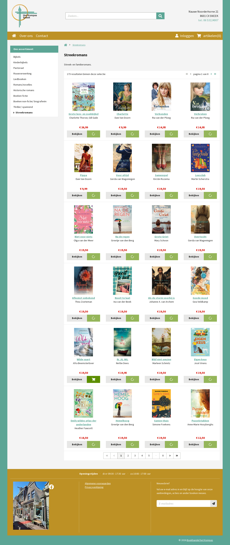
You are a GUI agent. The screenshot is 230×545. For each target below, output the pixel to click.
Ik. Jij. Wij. (122, 359)
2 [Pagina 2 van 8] (128, 455)
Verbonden (161, 114)
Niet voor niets (83, 236)
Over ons (26, 35)
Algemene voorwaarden (98, 483)
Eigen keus (200, 359)
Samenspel (161, 175)
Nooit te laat (122, 298)
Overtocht (200, 236)
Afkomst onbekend (83, 298)
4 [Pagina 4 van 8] (142, 455)
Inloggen (184, 35)
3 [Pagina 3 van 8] (135, 455)
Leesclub (200, 175)
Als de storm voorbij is (161, 298)
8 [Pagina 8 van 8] (163, 455)
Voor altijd (122, 175)
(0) (209, 35)
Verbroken (200, 114)
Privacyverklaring (94, 487)
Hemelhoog (122, 420)
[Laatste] (176, 455)
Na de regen (122, 236)
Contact (42, 35)
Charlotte (122, 114)
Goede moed (200, 298)
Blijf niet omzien (161, 359)
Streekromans (78, 44)
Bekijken (77, 133)
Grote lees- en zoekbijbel (83, 114)
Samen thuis (161, 420)
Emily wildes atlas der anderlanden (83, 422)
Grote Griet (161, 236)
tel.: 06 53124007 (208, 20)
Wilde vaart (83, 359)
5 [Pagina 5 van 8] (149, 455)
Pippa (83, 175)
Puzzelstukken (200, 420)
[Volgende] (169, 455)
